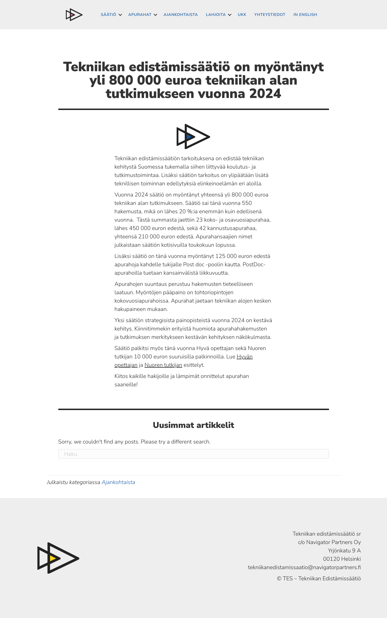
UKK (242, 14)
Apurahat (140, 14)
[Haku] (193, 454)
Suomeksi (74, 14)
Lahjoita (216, 14)
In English (305, 14)
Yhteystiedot (269, 14)
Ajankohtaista (181, 14)
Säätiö (108, 14)
